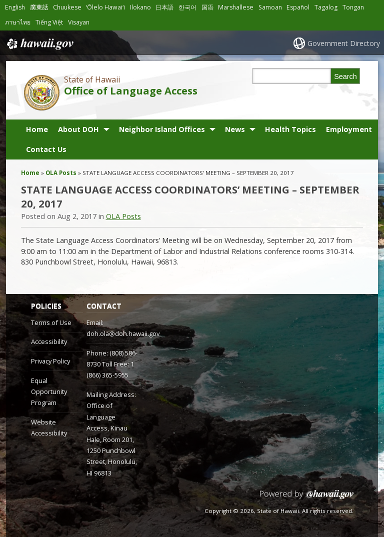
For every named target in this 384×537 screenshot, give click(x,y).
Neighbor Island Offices (162, 129)
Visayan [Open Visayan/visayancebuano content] (79, 22)
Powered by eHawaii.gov (307, 498)
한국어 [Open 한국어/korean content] (187, 7)
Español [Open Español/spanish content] (298, 7)
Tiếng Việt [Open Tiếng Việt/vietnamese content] (49, 22)
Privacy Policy (50, 361)
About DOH (78, 129)
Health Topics (290, 129)
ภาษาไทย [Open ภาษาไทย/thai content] (17, 22)
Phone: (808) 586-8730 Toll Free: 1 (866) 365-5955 (112, 364)
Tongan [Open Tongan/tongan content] (353, 7)
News (235, 129)
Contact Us (46, 149)
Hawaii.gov (39, 44)
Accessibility (49, 341)
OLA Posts (61, 172)
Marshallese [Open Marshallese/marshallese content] (236, 7)
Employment (349, 129)
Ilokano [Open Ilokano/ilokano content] (140, 7)
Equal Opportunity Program (49, 392)
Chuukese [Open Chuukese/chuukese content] (67, 7)
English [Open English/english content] (15, 7)
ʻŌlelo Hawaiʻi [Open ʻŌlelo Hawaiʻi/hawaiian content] (105, 7)
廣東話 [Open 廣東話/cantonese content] (39, 7)
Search (345, 76)
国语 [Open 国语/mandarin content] (208, 7)
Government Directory (344, 43)
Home (37, 129)
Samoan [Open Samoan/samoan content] (270, 7)
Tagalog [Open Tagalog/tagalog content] (326, 7)
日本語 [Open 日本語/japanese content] (165, 7)
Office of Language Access (131, 90)
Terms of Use (51, 322)
